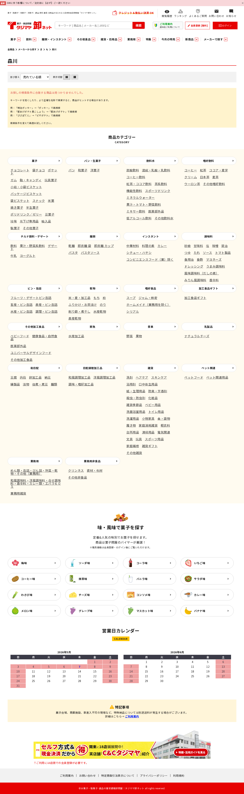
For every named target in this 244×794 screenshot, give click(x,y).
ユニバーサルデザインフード (30, 352)
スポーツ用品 (154, 439)
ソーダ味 (84, 563)
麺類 (92, 236)
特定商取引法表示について (117, 775)
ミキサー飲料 (135, 211)
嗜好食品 (150, 288)
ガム (13, 180)
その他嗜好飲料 (214, 184)
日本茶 (204, 177)
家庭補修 (132, 446)
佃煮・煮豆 (40, 384)
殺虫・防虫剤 (135, 398)
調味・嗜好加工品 (81, 384)
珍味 (13, 221)
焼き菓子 (16, 207)
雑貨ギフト (150, 446)
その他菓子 (31, 228)
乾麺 (71, 245)
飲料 (13, 245)
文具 (129, 439)
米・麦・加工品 (79, 297)
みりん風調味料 (195, 280)
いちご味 (199, 563)
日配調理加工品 (92, 368)
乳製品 (208, 327)
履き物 (131, 425)
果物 (139, 336)
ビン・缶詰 (35, 288)
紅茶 (203, 170)
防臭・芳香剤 (157, 391)
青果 (150, 327)
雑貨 (150, 368)
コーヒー (190, 170)
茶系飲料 (161, 184)
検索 (139, 25)
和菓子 (82, 170)
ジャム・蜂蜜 (148, 297)
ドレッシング (193, 266)
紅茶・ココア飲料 (139, 184)
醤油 (224, 245)
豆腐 (13, 377)
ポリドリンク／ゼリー (26, 214)
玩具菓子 (51, 180)
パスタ (73, 252)
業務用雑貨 (18, 493)
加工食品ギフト (208, 288)
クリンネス (76, 470)
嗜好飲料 (208, 161)
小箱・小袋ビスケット (26, 187)
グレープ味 (85, 611)
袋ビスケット (19, 200)
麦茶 (215, 177)
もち (96, 297)
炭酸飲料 (132, 170)
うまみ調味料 (215, 266)
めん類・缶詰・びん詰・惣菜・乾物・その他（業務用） (34, 472)
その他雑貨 (134, 452)
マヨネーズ (214, 259)
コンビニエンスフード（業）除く (150, 259)
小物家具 (148, 418)
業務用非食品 (92, 461)
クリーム (190, 177)
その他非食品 (77, 477)
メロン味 (26, 611)
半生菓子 (32, 207)
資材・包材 (95, 470)
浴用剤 (131, 384)
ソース (207, 252)
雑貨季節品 (134, 404)
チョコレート (19, 170)
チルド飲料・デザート (34, 236)
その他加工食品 (34, 327)
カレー (162, 245)
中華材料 (132, 245)
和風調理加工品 (79, 377)
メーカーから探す (27, 49)
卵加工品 (35, 377)
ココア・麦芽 (218, 170)
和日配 (34, 368)
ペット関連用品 (217, 377)
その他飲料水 (164, 218)
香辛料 (214, 280)
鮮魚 (92, 327)
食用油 (189, 259)
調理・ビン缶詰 (46, 311)
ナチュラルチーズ (196, 336)
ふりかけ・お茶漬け (82, 304)
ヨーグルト (28, 255)
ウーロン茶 (192, 184)
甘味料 (198, 245)
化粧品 (153, 398)
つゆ (187, 252)
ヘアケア (142, 377)
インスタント (150, 236)
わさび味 (26, 595)
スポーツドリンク (157, 190)
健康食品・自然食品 (33, 337)
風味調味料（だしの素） (201, 273)
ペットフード (193, 377)
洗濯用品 (132, 418)
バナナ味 (199, 611)
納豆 (48, 377)
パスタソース (90, 252)
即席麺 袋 (84, 245)
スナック (38, 200)
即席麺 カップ (104, 245)
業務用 (34, 461)
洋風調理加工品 (104, 377)
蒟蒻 (23, 377)
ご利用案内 (132, 716)
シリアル (132, 311)
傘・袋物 (163, 418)
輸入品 (46, 221)
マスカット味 (144, 611)
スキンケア (159, 377)
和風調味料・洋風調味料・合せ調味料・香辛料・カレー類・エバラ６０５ (35, 483)
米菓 (51, 200)
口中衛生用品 (148, 384)
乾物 (92, 288)
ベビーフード (19, 336)
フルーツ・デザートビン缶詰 (30, 297)
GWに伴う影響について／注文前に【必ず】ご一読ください (38, 2)
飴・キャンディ (31, 180)
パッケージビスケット (26, 193)
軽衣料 (165, 425)
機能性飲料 (134, 190)
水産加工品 (76, 336)
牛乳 (13, 255)
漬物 (26, 384)
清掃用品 (148, 432)
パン (71, 170)
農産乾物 (74, 318)
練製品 (15, 384)
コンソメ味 (143, 595)
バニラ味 (142, 579)
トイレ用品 (156, 411)
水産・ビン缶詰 (21, 311)
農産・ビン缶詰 (46, 304)
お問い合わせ (87, 775)
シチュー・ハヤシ (139, 252)
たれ (197, 252)
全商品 (11, 49)
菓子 (34, 161)
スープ (131, 297)
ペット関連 (208, 368)
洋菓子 (95, 170)
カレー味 (199, 595)
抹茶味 (83, 579)
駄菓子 (15, 228)
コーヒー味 (28, 579)
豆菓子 (50, 214)
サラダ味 (199, 579)
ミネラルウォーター (140, 197)
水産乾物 (99, 311)
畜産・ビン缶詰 (21, 304)
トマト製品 (223, 252)
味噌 (215, 245)
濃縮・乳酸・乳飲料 (156, 170)
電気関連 (163, 432)
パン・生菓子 (92, 161)
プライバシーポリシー (154, 775)
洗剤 (129, 377)
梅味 (24, 563)
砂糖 (187, 245)
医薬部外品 (156, 211)
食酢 (200, 259)
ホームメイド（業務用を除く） (148, 304)
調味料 (208, 236)
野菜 (129, 336)
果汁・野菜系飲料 (32, 245)
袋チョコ (38, 170)
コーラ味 (142, 563)
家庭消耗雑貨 (148, 425)
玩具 (139, 439)
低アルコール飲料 (139, 218)
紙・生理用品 (135, 391)
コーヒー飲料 (135, 177)
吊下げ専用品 (29, 221)
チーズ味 (84, 595)
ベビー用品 (153, 404)
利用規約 (178, 775)
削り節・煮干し (79, 311)
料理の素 (148, 245)
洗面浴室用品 (135, 411)
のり (103, 304)
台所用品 (132, 432)
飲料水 (150, 161)
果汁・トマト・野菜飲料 (143, 204)
